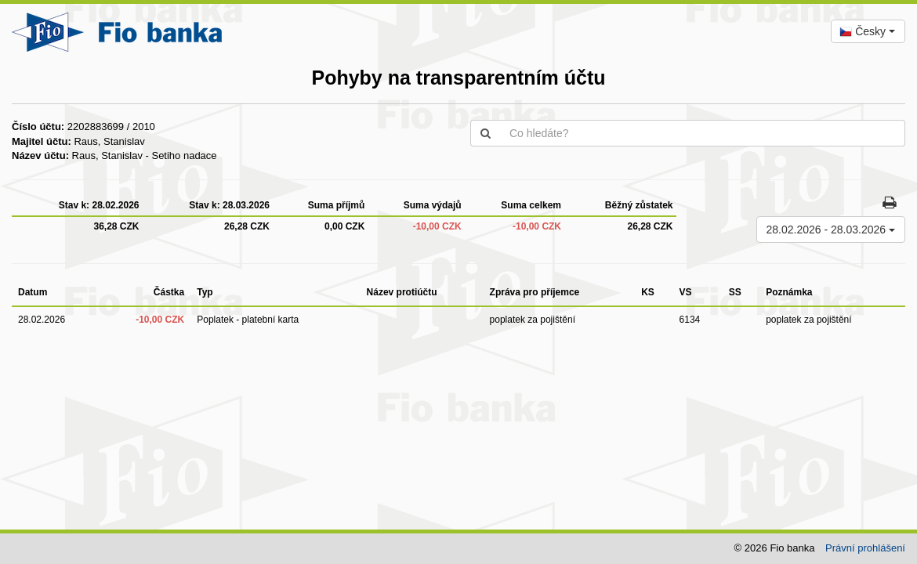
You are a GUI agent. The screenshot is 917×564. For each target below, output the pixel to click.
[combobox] (868, 31)
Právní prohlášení (865, 548)
